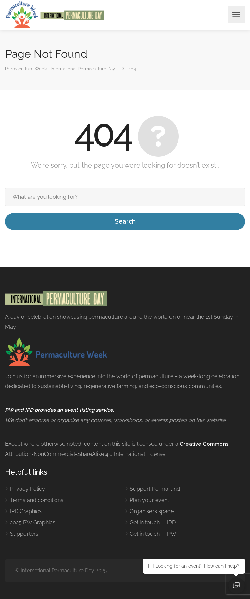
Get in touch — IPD (153, 522)
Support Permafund (155, 489)
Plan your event (149, 500)
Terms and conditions (37, 500)
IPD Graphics (26, 511)
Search (125, 221)
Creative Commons (204, 444)
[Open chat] (236, 585)
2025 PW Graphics (32, 522)
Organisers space (152, 511)
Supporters (24, 533)
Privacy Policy (27, 489)
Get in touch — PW (153, 533)
